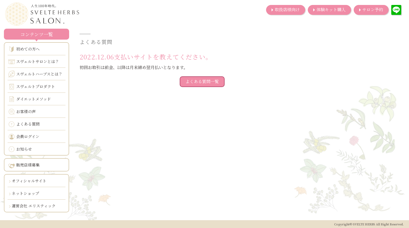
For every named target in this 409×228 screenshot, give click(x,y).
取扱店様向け (287, 10)
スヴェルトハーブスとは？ (35, 74)
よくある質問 (24, 124)
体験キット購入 (331, 10)
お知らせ (20, 149)
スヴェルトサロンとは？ (33, 61)
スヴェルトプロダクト (31, 86)
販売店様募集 (24, 165)
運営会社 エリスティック (34, 205)
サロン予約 (372, 10)
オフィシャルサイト (29, 180)
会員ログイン (23, 136)
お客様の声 (22, 111)
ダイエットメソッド (29, 99)
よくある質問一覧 (202, 81)
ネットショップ (25, 193)
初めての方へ (24, 49)
